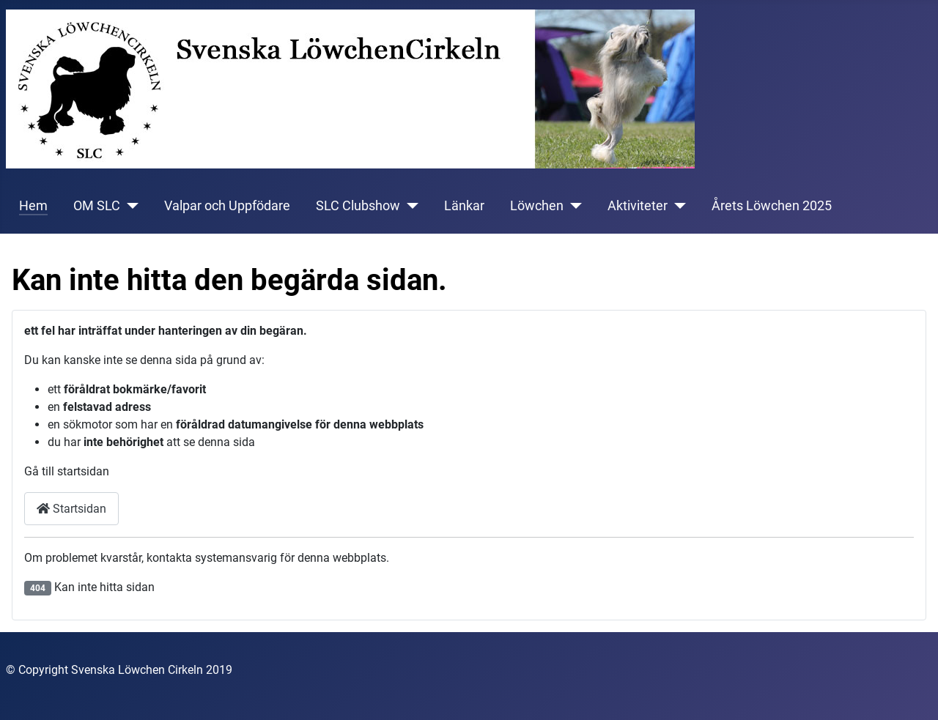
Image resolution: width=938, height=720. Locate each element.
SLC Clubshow (358, 205)
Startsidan (71, 509)
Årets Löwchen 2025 (772, 205)
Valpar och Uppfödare (227, 205)
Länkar (464, 205)
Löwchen (537, 205)
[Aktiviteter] (677, 205)
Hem (33, 205)
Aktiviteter (638, 205)
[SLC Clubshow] (409, 205)
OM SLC (96, 205)
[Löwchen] (573, 205)
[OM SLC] (129, 205)
